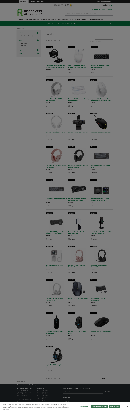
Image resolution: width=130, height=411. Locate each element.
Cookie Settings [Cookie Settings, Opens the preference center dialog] (84, 406)
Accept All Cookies (114, 406)
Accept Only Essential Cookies (99, 406)
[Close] (127, 406)
